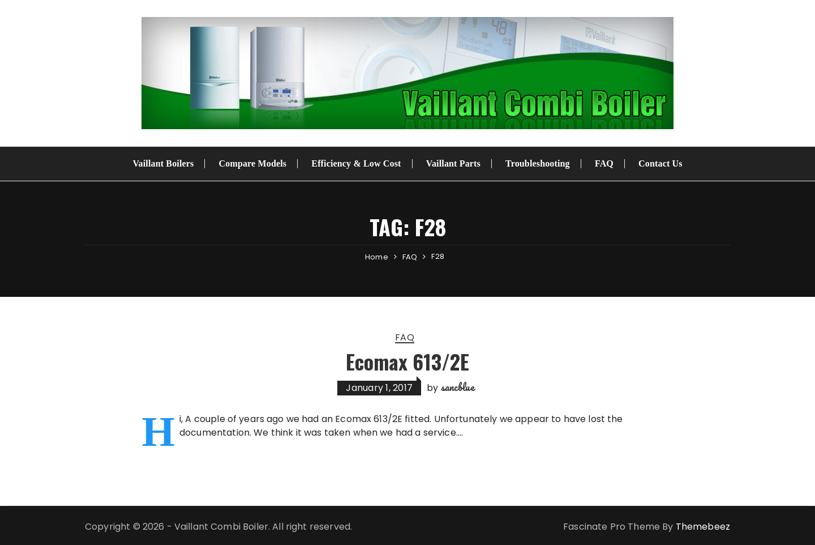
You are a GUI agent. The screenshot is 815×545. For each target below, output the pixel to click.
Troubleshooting (537, 163)
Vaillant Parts (453, 163)
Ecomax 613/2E (407, 361)
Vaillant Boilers (163, 163)
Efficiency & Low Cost (356, 163)
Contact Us (660, 163)
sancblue (458, 387)
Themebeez (703, 526)
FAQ (604, 163)
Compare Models (253, 163)
